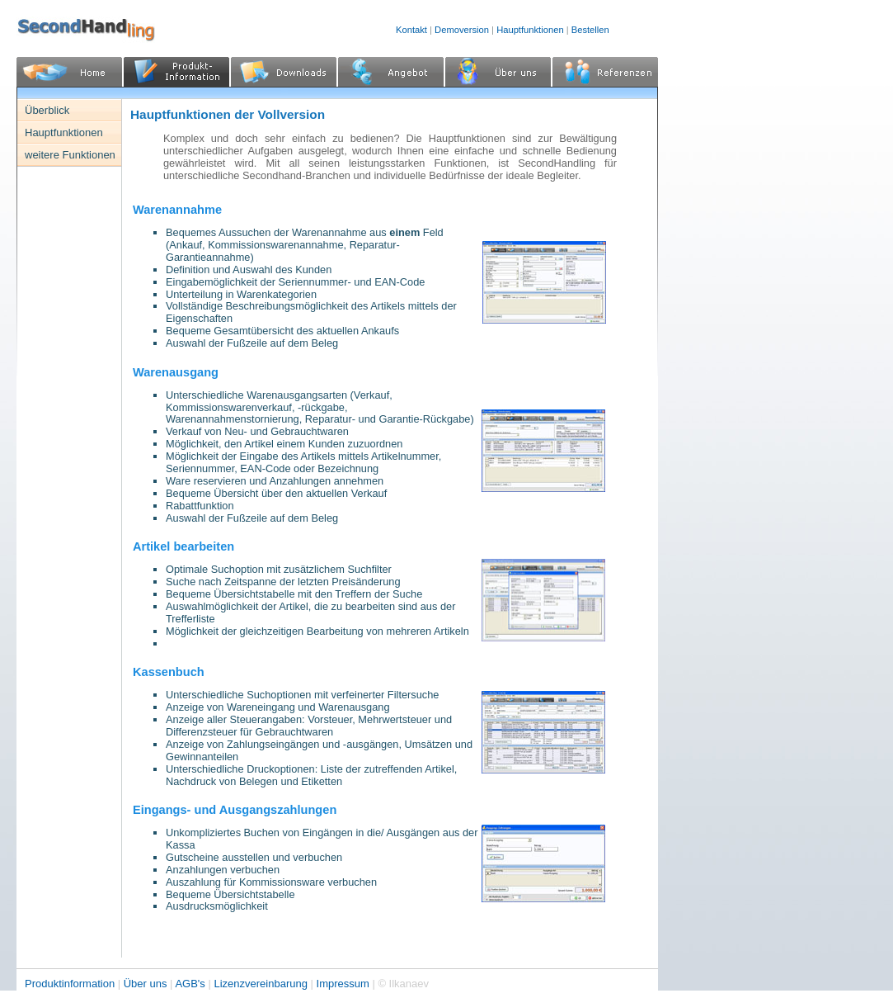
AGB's (189, 983)
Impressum (345, 983)
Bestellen (590, 30)
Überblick (47, 110)
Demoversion (462, 30)
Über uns (147, 983)
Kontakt (411, 30)
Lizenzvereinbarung (262, 983)
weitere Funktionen (70, 155)
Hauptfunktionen (529, 30)
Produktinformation (71, 983)
